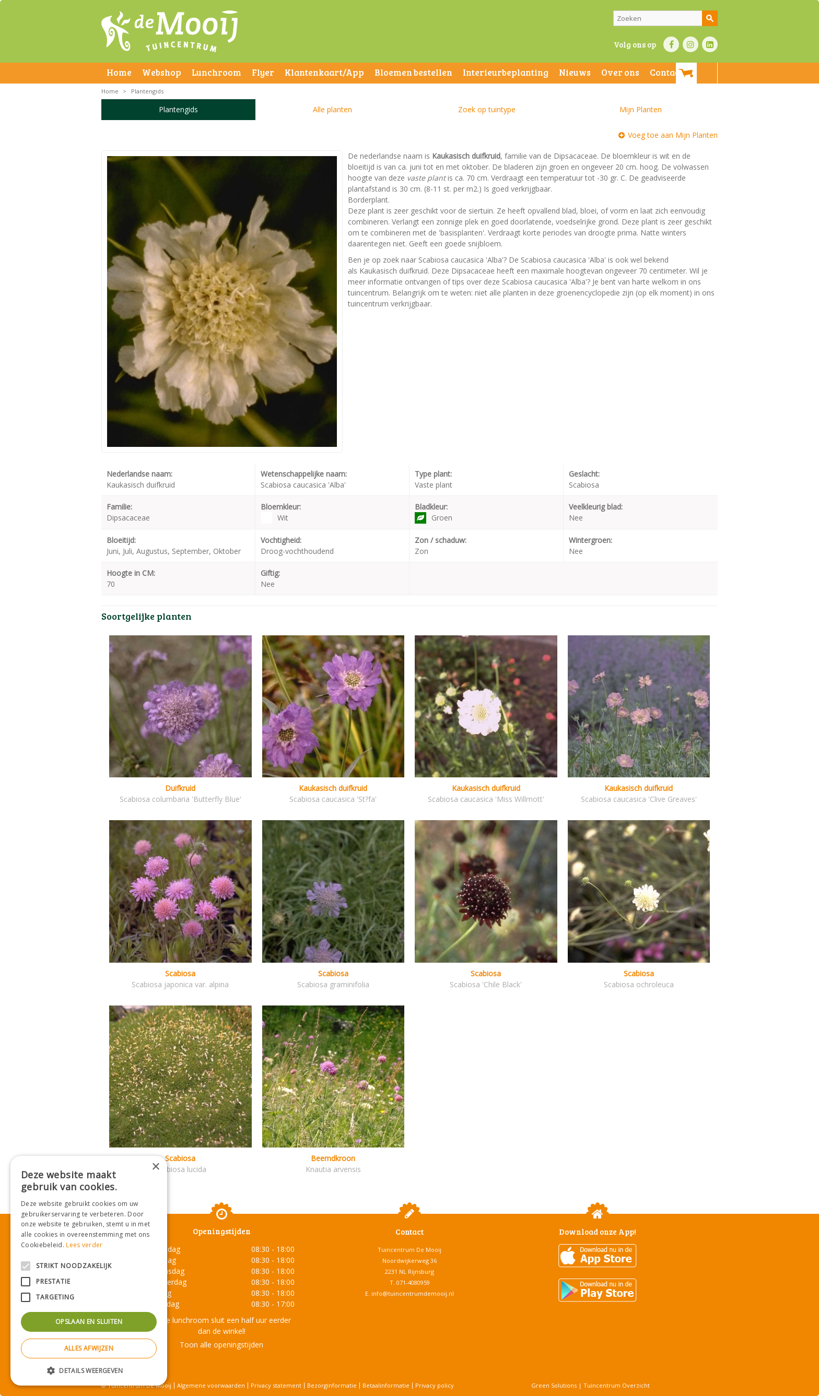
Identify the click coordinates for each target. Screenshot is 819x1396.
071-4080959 (413, 1282)
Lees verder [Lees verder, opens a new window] (84, 1244)
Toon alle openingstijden (221, 1345)
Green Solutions (554, 1385)
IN (690, 44)
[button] (89, 1370)
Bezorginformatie (332, 1385)
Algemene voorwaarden (211, 1385)
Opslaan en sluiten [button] (88, 1321)
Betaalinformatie (386, 1385)
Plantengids (178, 109)
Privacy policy (434, 1385)
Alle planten (332, 109)
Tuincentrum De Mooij (409, 1249)
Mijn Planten (640, 109)
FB (671, 44)
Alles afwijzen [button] (89, 1348)
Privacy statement (276, 1385)
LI (710, 44)
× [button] (155, 1167)
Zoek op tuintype (487, 109)
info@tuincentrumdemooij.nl (412, 1293)
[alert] (88, 1271)
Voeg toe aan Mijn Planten (673, 135)
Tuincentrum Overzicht (616, 1385)
